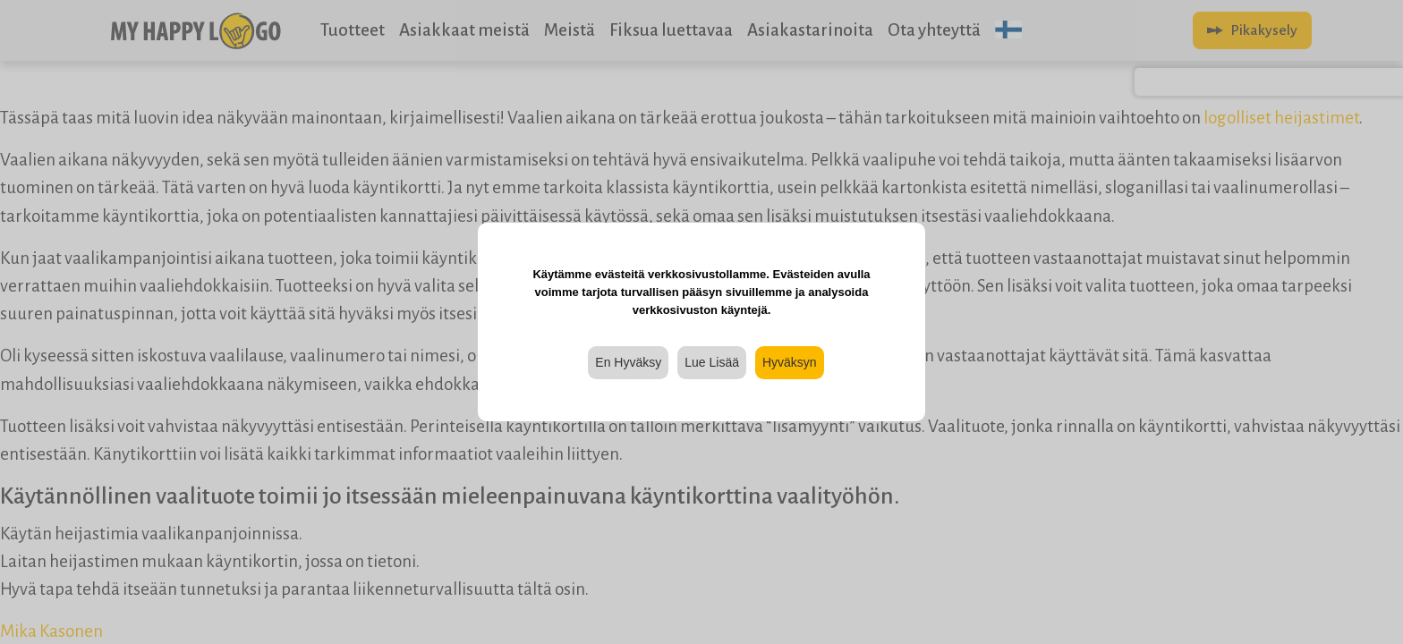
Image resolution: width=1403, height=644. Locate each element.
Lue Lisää (711, 362)
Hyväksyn (789, 362)
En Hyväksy (628, 362)
